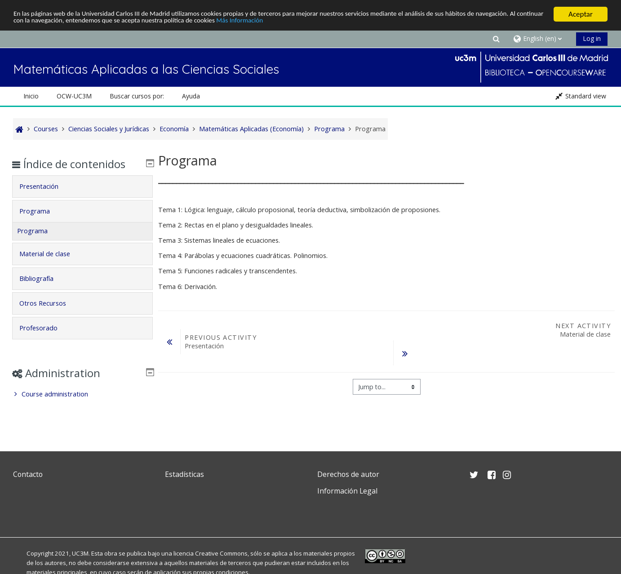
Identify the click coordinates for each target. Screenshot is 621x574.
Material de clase (51, 253)
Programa (41, 211)
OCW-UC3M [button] (74, 96)
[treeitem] (82, 394)
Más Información (345, 22)
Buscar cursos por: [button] (137, 96)
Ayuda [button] (191, 96)
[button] (496, 38)
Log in (592, 38)
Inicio (31, 96)
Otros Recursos (49, 303)
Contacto (28, 474)
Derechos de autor (348, 474)
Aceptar (580, 14)
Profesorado (45, 328)
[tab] (82, 186)
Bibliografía (43, 278)
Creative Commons (221, 553)
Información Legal (347, 491)
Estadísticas (184, 474)
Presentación (45, 186)
